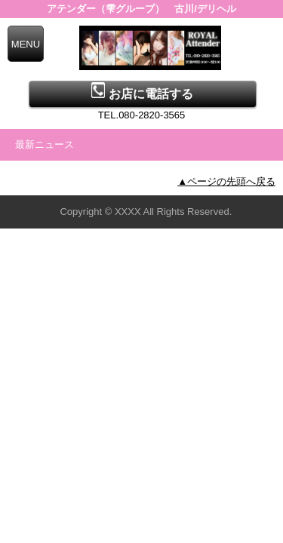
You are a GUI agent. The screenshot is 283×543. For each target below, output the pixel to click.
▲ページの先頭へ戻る (226, 181)
